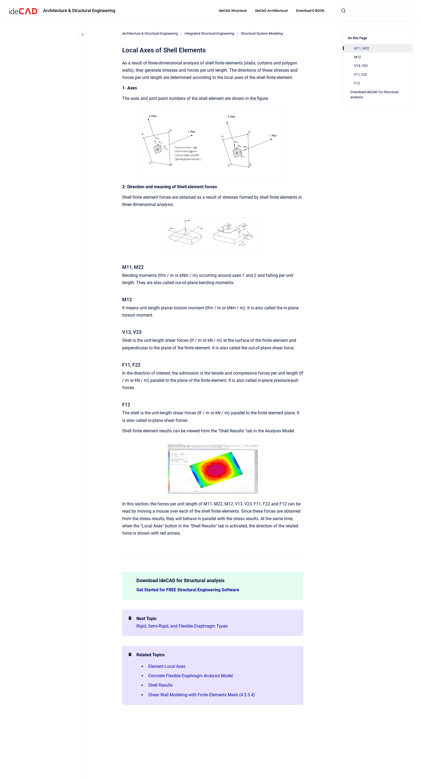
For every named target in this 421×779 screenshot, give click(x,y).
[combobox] (374, 11)
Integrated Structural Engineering (209, 33)
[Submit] (343, 10)
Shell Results (160, 685)
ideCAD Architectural (271, 11)
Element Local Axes (166, 666)
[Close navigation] (82, 34)
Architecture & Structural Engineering (79, 10)
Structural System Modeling (262, 33)
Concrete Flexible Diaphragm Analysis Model (190, 675)
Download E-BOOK (310, 11)
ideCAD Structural (232, 11)
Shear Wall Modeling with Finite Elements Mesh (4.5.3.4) (201, 694)
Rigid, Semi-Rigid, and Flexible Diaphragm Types (182, 626)
